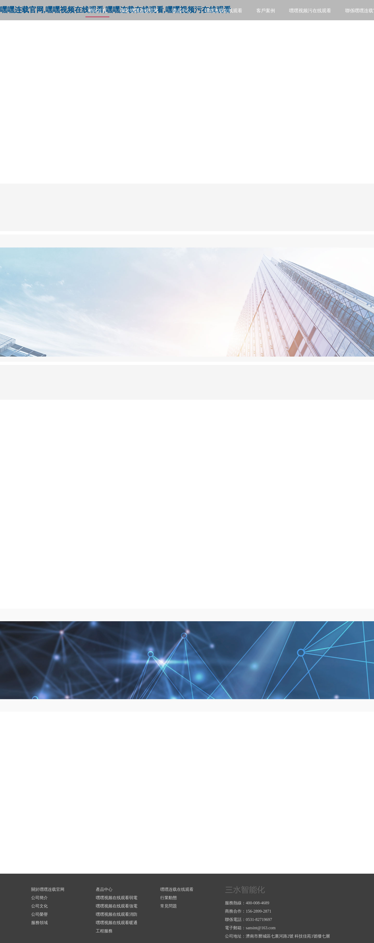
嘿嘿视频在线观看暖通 (116, 922)
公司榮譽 (39, 914)
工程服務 (104, 931)
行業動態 (168, 897)
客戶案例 (265, 10)
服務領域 (39, 922)
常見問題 (168, 906)
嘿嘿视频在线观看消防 (116, 914)
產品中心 (181, 10)
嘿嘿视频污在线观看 (310, 10)
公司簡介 (39, 897)
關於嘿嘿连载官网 (139, 10)
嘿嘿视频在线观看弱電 (116, 897)
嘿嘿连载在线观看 (223, 10)
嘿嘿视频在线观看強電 (116, 906)
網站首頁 (97, 10)
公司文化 (39, 906)
